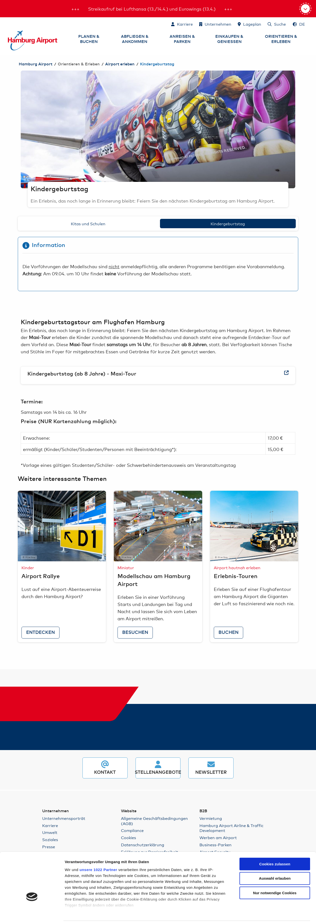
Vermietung (210, 818)
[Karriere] (182, 24)
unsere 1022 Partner (98, 837)
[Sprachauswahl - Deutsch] (299, 24)
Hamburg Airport (35, 64)
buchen (228, 632)
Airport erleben (120, 64)
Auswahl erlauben (275, 846)
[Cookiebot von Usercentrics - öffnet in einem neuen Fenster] (32, 914)
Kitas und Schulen (88, 223)
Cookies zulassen (274, 831)
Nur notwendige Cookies (274, 860)
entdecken (40, 632)
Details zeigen (269, 914)
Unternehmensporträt (63, 818)
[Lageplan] (249, 24)
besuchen (135, 632)
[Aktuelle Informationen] (305, 8)
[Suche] (277, 24)
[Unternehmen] (215, 24)
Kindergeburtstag (228, 223)
